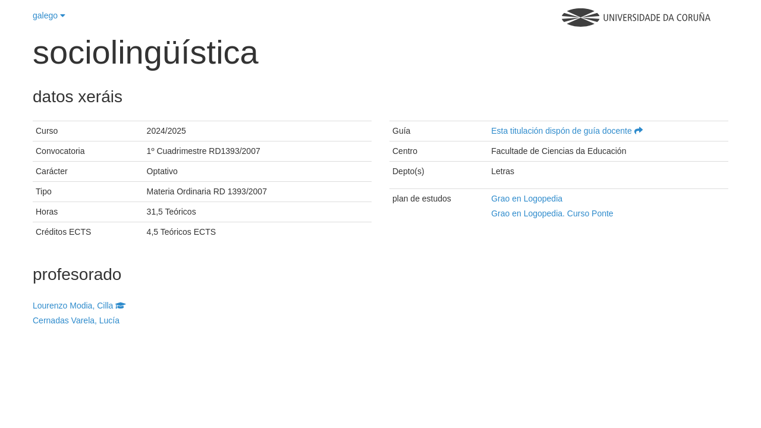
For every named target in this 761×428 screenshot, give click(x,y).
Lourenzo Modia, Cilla (79, 305)
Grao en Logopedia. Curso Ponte (552, 213)
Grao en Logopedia (526, 198)
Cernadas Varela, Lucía (76, 320)
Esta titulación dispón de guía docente (567, 131)
